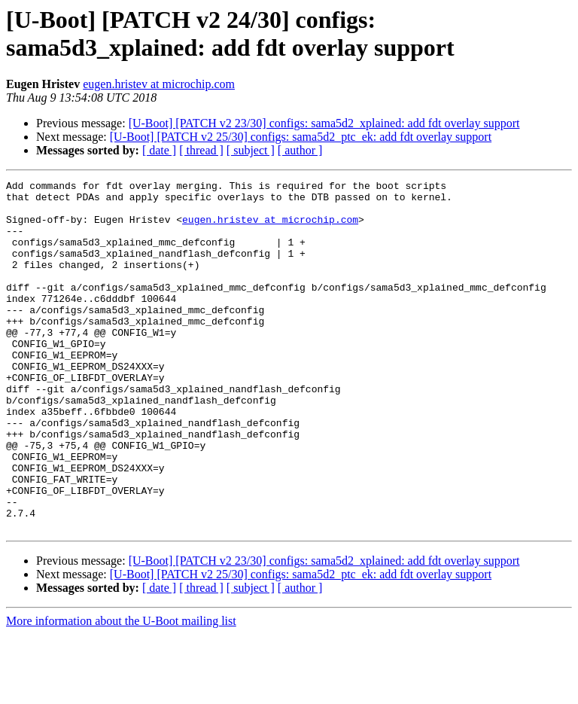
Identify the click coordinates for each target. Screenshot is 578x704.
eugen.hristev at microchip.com (159, 84)
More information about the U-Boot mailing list (121, 690)
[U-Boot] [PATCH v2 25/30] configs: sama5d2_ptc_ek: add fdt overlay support (300, 136)
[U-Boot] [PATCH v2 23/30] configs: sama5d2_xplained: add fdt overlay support (324, 123)
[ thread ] (201, 150)
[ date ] (159, 150)
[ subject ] (251, 150)
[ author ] (300, 150)
